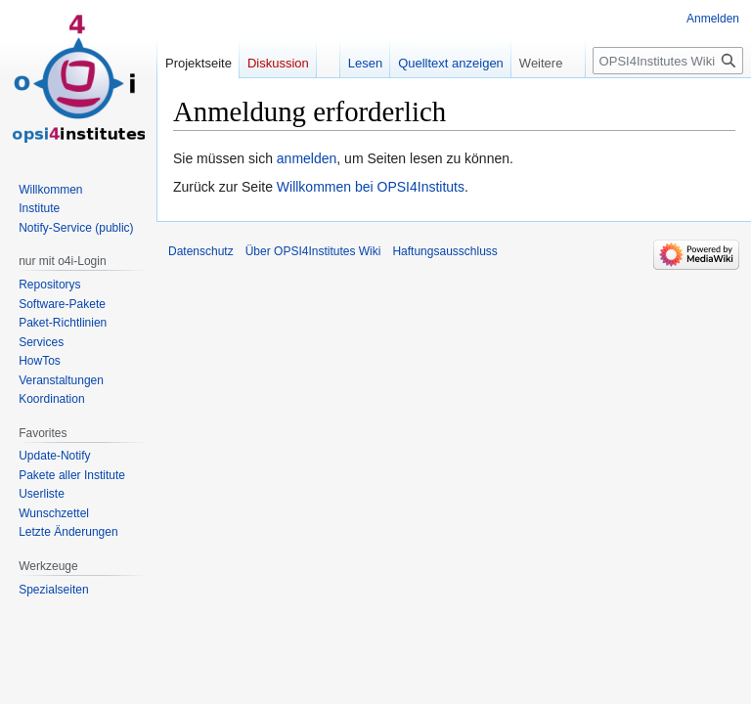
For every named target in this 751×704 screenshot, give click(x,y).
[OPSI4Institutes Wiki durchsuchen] (668, 60)
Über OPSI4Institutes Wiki (313, 251)
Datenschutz (201, 251)
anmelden (307, 158)
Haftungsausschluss (444, 251)
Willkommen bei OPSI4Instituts (370, 187)
